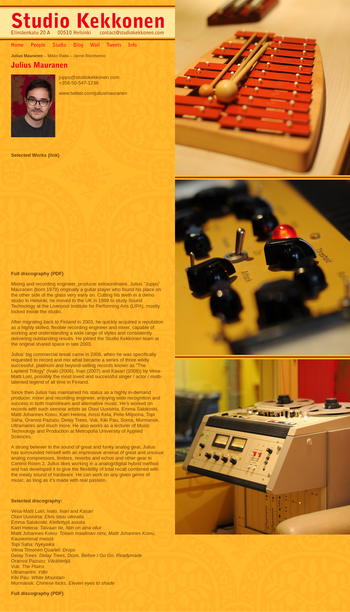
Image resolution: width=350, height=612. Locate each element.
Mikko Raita (58, 55)
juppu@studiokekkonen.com (89, 77)
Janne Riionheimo (89, 55)
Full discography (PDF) (37, 273)
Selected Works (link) (35, 155)
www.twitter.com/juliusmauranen (93, 93)
